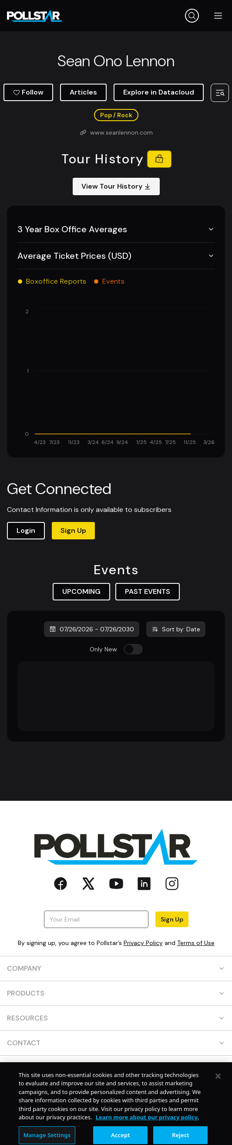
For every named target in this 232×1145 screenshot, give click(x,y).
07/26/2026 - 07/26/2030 (91, 629)
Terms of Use (196, 943)
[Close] (218, 1099)
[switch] (133, 649)
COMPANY (116, 968)
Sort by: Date (175, 629)
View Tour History (116, 186)
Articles (83, 92)
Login (26, 530)
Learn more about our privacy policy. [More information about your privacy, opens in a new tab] (147, 1141)
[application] (116, 377)
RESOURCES (116, 1018)
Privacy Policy (143, 943)
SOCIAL (116, 1067)
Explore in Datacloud (158, 92)
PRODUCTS (116, 993)
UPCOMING (81, 591)
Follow (28, 92)
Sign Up (73, 530)
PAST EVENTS (147, 591)
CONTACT (116, 1042)
